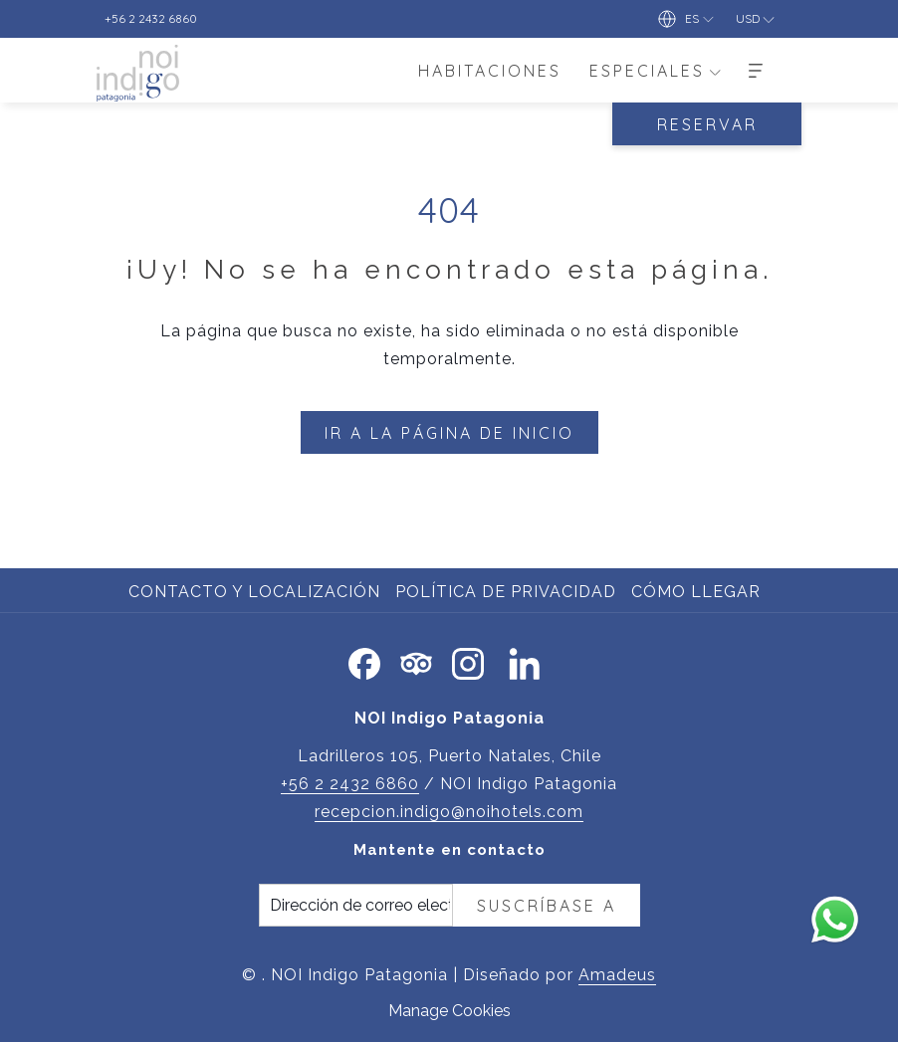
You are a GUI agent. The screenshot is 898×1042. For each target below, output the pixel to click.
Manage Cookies (449, 1010)
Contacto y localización (254, 591)
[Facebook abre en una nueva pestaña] (364, 661)
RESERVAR (707, 124)
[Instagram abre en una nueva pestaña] (468, 661)
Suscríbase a (546, 906)
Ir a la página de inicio (449, 433)
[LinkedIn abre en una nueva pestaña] (525, 661)
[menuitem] (489, 71)
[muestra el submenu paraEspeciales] (715, 71)
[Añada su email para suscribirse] (356, 905)
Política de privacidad (505, 591)
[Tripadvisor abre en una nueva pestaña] (416, 661)
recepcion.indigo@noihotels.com (449, 811)
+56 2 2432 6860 (350, 783)
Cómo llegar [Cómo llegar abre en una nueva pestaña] (698, 591)
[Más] (756, 71)
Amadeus (617, 974)
